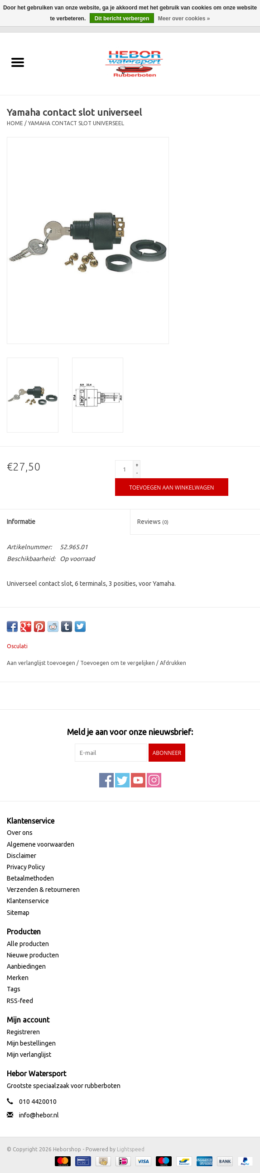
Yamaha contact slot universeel (76, 123)
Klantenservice (28, 900)
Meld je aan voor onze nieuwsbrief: (130, 731)
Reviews (153, 521)
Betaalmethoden (30, 878)
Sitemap (18, 912)
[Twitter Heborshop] (122, 780)
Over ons (20, 832)
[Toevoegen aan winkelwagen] (171, 487)
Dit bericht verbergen (122, 18)
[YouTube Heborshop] (138, 780)
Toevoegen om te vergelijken (118, 663)
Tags (13, 989)
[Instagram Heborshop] (154, 780)
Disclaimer (21, 855)
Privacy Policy (26, 867)
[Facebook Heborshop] (106, 780)
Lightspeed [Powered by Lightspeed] (130, 1149)
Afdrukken (173, 663)
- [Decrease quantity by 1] (137, 473)
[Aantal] (124, 469)
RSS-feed (20, 1000)
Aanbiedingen (26, 966)
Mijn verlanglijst (29, 1054)
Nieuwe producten (33, 955)
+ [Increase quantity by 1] (137, 465)
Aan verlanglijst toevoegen (42, 663)
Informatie (21, 521)
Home (15, 123)
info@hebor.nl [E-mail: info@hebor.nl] (39, 1115)
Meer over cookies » (184, 18)
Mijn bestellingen (31, 1043)
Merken (18, 977)
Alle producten (28, 943)
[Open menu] (17, 62)
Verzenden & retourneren (43, 889)
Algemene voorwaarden (40, 844)
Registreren (23, 1032)
